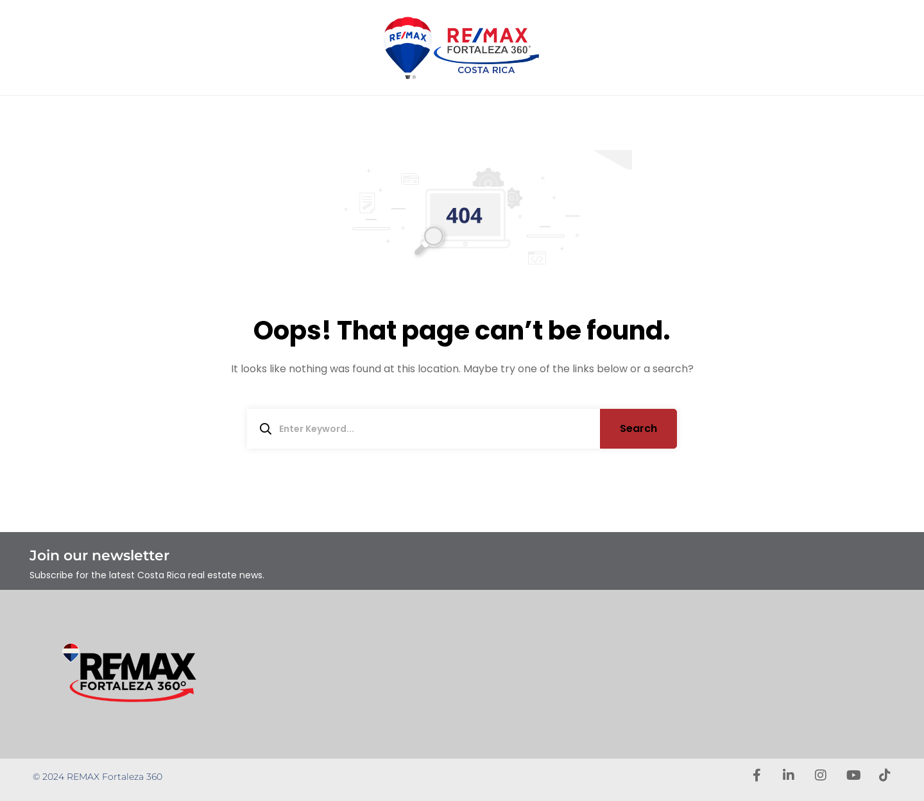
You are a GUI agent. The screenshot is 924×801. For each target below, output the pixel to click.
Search (638, 428)
